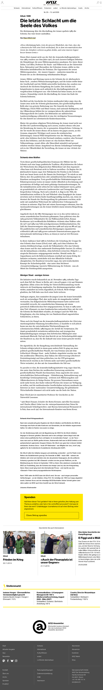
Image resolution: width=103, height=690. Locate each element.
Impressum (41, 680)
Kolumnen (47, 8)
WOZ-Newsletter (56, 623)
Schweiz (17, 8)
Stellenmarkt (13, 586)
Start (4, 646)
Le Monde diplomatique (68, 8)
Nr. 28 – (51, 12)
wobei (55, 8)
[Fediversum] (4, 661)
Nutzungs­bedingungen (45, 670)
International (26, 8)
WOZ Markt (76, 656)
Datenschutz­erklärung (44, 673)
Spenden (6, 680)
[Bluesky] (12, 661)
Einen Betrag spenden (36, 515)
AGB (38, 677)
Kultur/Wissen (37, 8)
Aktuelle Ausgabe (9, 649)
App (4, 653)
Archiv (87, 8)
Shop (74, 660)
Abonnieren (76, 646)
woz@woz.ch (76, 682)
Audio (80, 8)
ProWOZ (5, 684)
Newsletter (6, 656)
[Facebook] (8, 661)
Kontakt (5, 670)
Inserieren (75, 653)
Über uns (6, 673)
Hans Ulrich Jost (29, 38)
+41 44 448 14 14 (78, 679)
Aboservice (76, 649)
